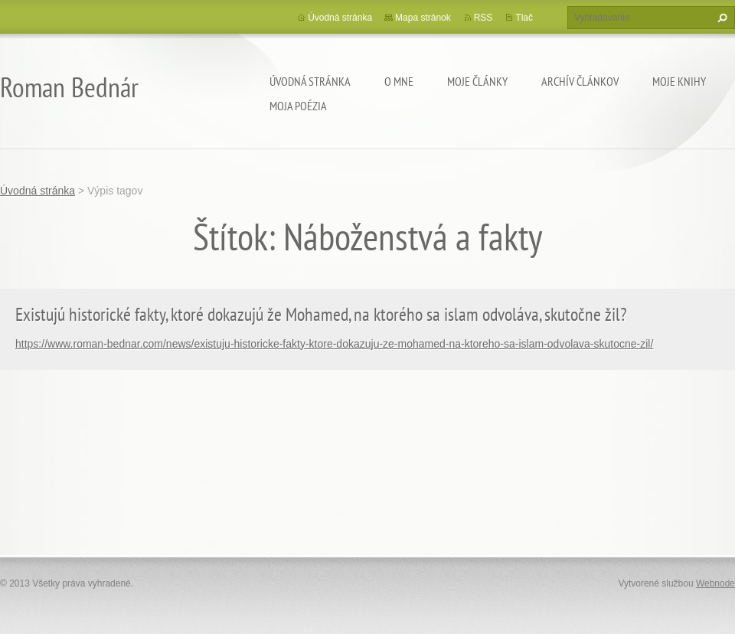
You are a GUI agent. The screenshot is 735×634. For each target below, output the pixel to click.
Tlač (524, 17)
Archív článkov (580, 81)
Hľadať (720, 17)
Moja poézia (298, 105)
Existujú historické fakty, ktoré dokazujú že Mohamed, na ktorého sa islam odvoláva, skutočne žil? (321, 314)
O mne (398, 81)
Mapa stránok (423, 17)
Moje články (477, 81)
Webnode (715, 583)
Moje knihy (679, 81)
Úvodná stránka (310, 81)
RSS (483, 17)
